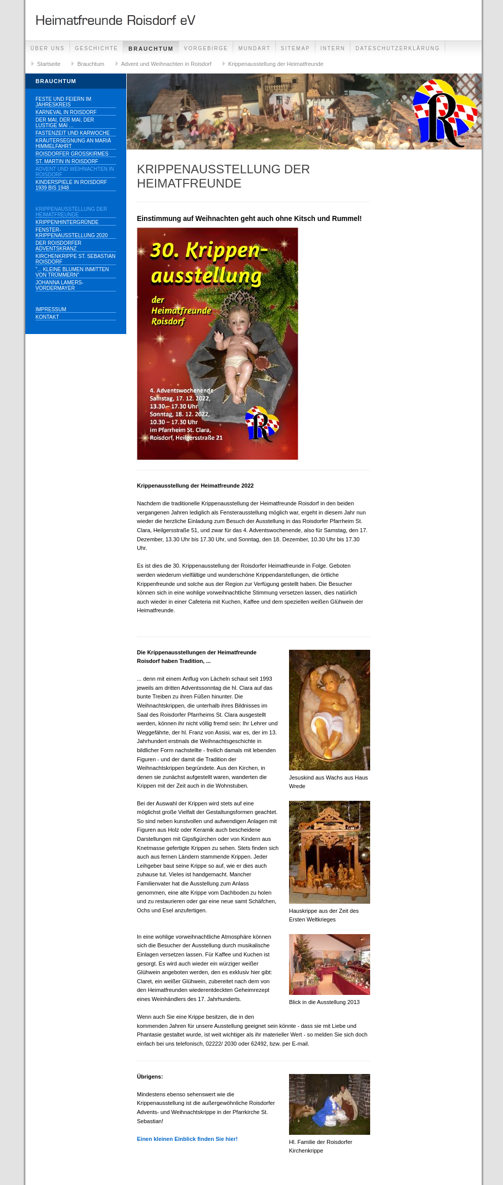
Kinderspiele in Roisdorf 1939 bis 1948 (71, 185)
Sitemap (295, 48)
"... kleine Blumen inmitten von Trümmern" (72, 272)
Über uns (47, 48)
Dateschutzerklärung (397, 48)
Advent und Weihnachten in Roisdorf (166, 64)
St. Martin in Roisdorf (66, 161)
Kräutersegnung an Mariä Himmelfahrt (73, 143)
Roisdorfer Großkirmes (72, 154)
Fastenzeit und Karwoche (72, 133)
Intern (332, 48)
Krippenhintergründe (66, 222)
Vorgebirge (206, 48)
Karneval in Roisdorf (66, 112)
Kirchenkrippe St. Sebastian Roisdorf (75, 259)
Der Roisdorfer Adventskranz (58, 245)
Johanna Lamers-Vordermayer (59, 285)
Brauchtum (151, 49)
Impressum (50, 309)
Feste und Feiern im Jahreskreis (63, 101)
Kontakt (47, 317)
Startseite (48, 64)
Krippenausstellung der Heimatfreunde (276, 64)
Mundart (254, 48)
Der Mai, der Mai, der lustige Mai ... (64, 122)
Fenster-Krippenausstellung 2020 (71, 232)
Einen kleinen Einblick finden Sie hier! (187, 1139)
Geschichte (97, 48)
